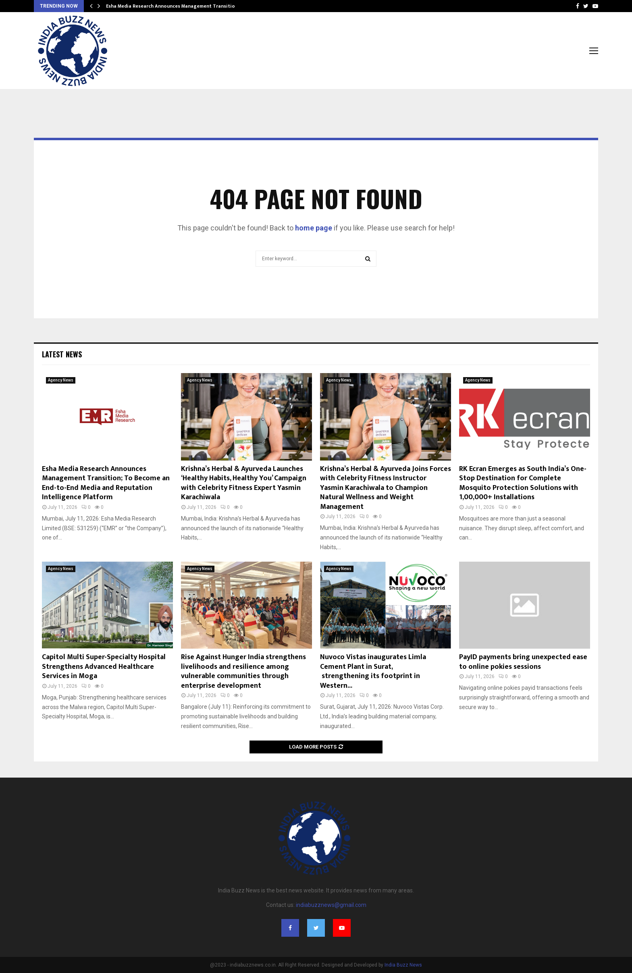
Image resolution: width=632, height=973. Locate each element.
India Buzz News (403, 965)
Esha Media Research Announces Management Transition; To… (178, 6)
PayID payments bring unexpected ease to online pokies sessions (523, 661)
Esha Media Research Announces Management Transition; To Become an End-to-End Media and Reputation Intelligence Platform (106, 483)
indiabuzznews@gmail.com (331, 905)
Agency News (60, 380)
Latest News (62, 354)
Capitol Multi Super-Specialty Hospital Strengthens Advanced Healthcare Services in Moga (104, 666)
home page (313, 228)
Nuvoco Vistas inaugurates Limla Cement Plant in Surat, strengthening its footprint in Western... (373, 671)
